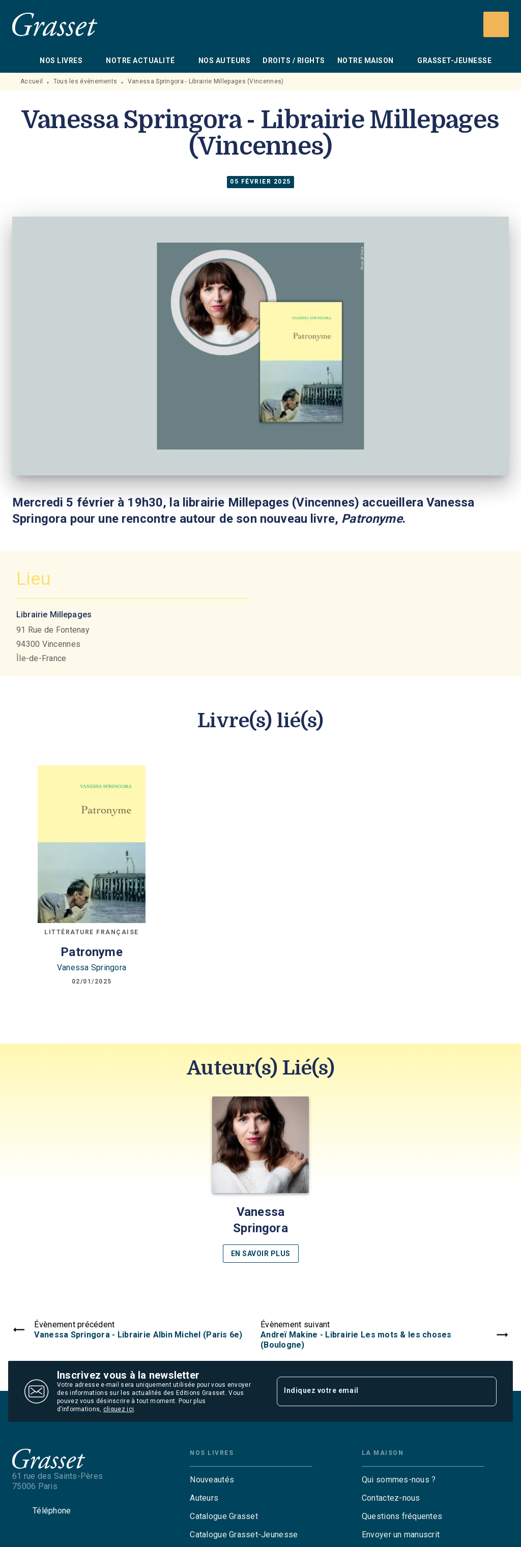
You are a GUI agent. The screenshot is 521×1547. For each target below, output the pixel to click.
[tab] (23, 60)
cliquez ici (118, 1409)
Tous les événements (85, 81)
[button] (260, 1179)
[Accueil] (55, 24)
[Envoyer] (484, 1391)
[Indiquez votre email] (374, 1391)
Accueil (31, 81)
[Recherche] (496, 24)
